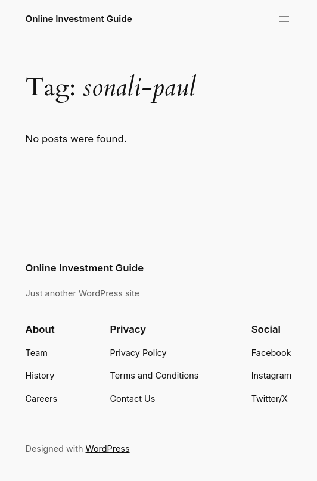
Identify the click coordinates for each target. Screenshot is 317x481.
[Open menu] (284, 19)
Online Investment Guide (79, 18)
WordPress (108, 448)
